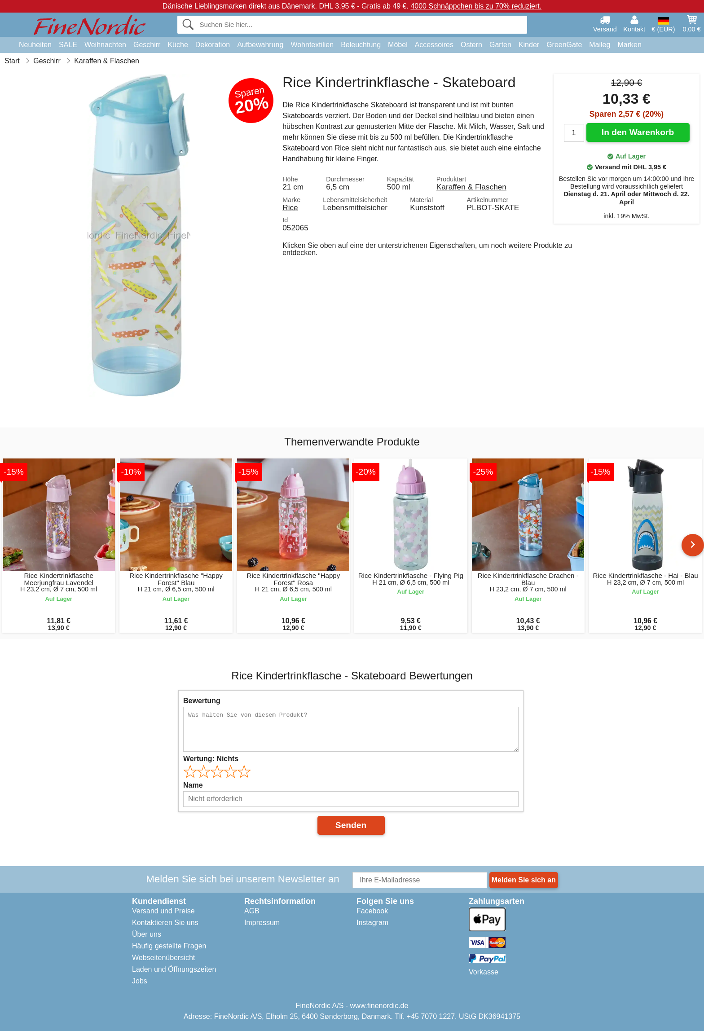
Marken (629, 44)
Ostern (471, 44)
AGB (252, 911)
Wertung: (210, 758)
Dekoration (212, 44)
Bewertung (201, 701)
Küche (177, 44)
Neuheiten (35, 44)
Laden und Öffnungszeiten (174, 969)
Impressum (262, 922)
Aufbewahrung (260, 44)
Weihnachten (105, 44)
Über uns (146, 934)
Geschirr (146, 44)
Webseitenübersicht (163, 957)
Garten (500, 44)
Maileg (599, 44)
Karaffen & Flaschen (471, 186)
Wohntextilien (312, 44)
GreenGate (564, 44)
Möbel (398, 44)
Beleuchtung (361, 44)
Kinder (529, 44)
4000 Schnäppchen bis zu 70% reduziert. (475, 6)
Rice (290, 207)
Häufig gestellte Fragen (169, 946)
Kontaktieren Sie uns (165, 922)
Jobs (139, 981)
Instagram (372, 922)
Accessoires (434, 44)
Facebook (372, 911)
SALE (68, 44)
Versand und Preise (163, 911)
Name (193, 785)
